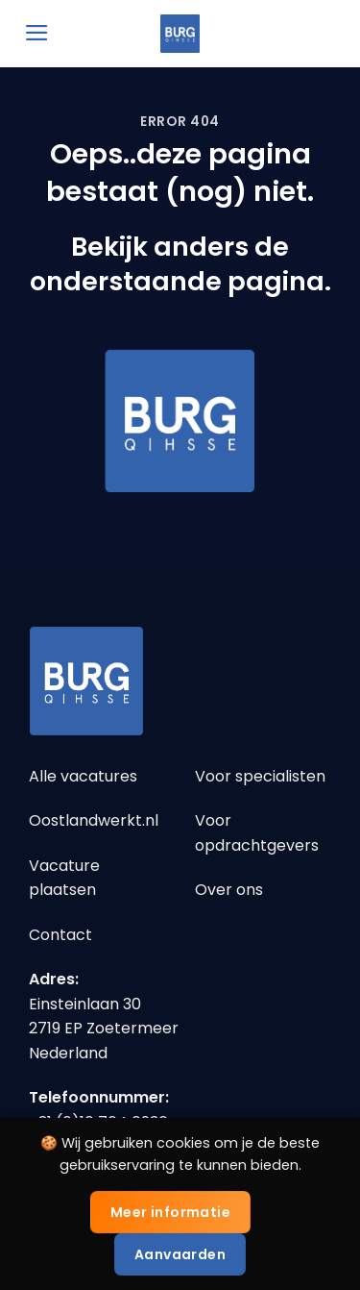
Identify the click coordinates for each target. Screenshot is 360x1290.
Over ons (229, 890)
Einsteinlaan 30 (85, 1004)
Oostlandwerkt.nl (93, 820)
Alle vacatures (83, 776)
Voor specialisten (260, 776)
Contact (60, 935)
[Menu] (37, 32)
